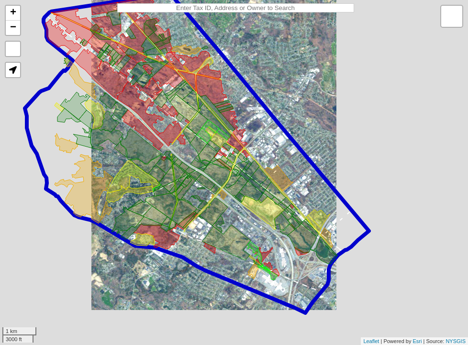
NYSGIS (456, 341)
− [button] (13, 28)
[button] (13, 70)
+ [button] (13, 13)
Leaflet (371, 341)
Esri (417, 341)
